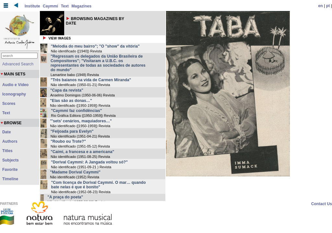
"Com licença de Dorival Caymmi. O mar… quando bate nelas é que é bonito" (98, 184)
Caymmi (50, 6)
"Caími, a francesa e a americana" (82, 152)
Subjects (10, 160)
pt (328, 6)
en (320, 6)
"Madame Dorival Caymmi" (75, 172)
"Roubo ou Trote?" (68, 141)
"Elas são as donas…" (71, 100)
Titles (7, 151)
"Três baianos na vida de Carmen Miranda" (91, 80)
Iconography (14, 94)
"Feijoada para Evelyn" (72, 131)
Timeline (10, 179)
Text (65, 6)
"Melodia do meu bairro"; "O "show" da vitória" (95, 46)
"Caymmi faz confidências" (76, 110)
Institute (32, 6)
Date (6, 132)
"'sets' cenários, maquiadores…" (81, 121)
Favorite (10, 169)
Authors (10, 141)
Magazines (81, 6)
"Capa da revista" (66, 90)
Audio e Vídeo (15, 85)
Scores (9, 103)
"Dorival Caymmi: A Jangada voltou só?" (89, 162)
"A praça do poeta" (65, 197)
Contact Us (321, 204)
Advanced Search (17, 64)
